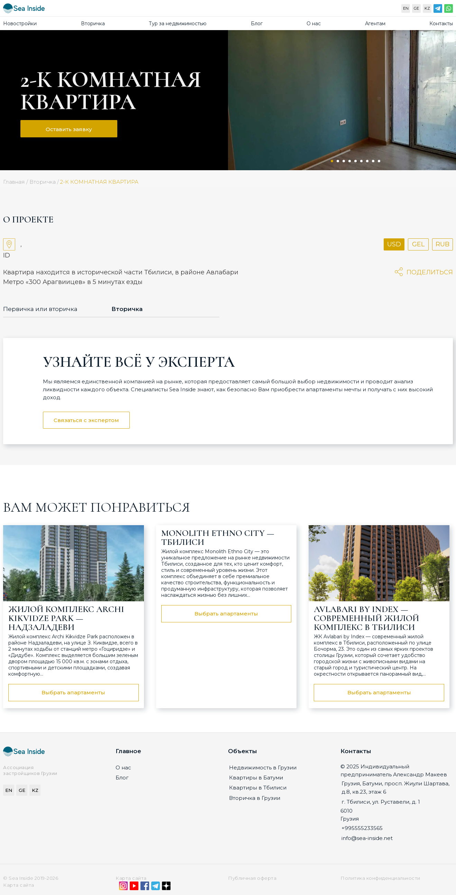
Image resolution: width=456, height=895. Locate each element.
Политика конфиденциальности (380, 878)
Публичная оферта (252, 878)
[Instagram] (123, 887)
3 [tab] (344, 161)
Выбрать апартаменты (73, 692)
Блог (257, 23)
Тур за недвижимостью (178, 23)
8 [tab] (373, 161)
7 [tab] (367, 161)
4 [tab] (349, 161)
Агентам (375, 23)
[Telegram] (438, 10)
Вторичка (93, 23)
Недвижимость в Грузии (263, 767)
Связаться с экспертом (86, 420)
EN (406, 8)
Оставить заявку (69, 129)
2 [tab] (338, 161)
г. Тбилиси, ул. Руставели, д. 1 (380, 801)
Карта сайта (131, 878)
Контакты (441, 23)
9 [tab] (379, 161)
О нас (314, 23)
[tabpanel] (342, 100)
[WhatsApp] (448, 10)
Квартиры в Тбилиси (257, 787)
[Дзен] (166, 887)
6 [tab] (361, 161)
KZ (427, 8)
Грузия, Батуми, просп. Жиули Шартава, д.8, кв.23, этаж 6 (395, 787)
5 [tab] (355, 161)
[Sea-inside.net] (24, 9)
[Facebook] (144, 887)
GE (416, 8)
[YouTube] (134, 887)
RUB (442, 244)
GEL (418, 244)
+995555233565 (362, 828)
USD (394, 244)
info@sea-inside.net (367, 838)
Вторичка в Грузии (254, 798)
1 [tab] (332, 161)
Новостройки (20, 23)
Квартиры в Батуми (256, 777)
